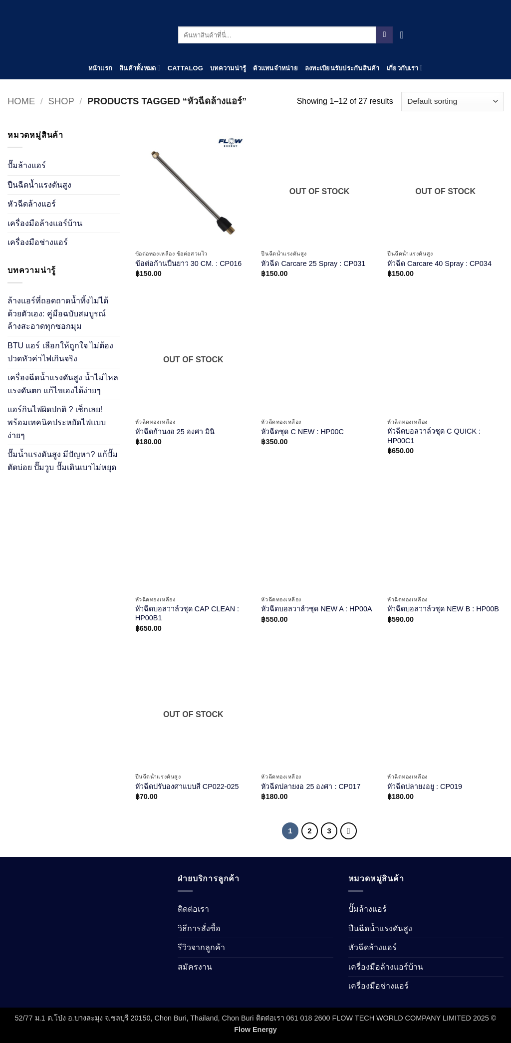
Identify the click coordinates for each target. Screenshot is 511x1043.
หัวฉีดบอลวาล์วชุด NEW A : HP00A (316, 609)
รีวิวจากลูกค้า (201, 947)
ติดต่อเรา (193, 909)
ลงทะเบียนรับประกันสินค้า (342, 68)
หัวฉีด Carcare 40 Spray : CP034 (439, 263)
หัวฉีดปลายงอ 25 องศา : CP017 (310, 786)
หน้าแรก (100, 68)
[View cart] (405, 35)
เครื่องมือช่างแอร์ (37, 242)
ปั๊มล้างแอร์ (26, 165)
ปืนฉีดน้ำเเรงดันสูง (39, 185)
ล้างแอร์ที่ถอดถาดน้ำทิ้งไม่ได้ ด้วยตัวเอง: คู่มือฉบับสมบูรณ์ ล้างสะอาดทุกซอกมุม (57, 313)
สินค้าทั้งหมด (140, 67)
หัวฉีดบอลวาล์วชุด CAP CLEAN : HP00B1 (187, 613)
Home (21, 101)
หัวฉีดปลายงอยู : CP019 (424, 786)
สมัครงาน (195, 967)
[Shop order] (452, 101)
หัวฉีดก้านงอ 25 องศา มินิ (175, 432)
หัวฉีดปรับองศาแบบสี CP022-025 (187, 786)
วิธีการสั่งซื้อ (199, 928)
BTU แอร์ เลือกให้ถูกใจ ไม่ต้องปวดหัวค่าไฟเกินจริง (60, 352)
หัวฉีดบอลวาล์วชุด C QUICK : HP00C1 (434, 436)
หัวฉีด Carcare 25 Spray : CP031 (313, 263)
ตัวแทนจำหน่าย (275, 68)
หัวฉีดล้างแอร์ (31, 204)
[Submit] (384, 34)
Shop (61, 101)
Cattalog (185, 68)
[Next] (348, 830)
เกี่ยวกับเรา (405, 67)
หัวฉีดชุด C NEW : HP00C (302, 432)
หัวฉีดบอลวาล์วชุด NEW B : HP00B (443, 609)
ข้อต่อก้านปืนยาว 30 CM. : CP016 (188, 263)
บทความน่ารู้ (228, 68)
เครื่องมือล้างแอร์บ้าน (44, 223)
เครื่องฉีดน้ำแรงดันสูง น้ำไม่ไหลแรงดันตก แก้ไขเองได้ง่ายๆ (62, 384)
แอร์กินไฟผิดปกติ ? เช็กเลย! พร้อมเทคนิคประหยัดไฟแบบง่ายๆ (56, 422)
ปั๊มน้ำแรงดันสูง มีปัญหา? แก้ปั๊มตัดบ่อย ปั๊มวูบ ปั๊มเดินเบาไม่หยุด (62, 461)
